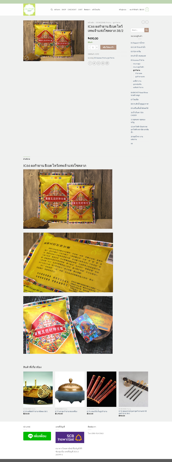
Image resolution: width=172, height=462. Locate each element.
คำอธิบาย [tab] (26, 159)
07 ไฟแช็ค (135, 100)
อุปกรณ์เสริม (137, 84)
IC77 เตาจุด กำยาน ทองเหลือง (66, 411)
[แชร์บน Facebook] (90, 63)
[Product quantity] (93, 47)
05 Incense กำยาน (103, 22)
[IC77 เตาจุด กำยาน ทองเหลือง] (70, 389)
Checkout (72, 10)
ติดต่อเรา (87, 10)
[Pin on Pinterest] (103, 63)
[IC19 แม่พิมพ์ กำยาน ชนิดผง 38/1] (38, 389)
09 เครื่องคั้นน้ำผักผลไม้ (139, 108)
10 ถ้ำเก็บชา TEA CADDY (137, 113)
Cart (80, 10)
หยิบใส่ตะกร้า (108, 47)
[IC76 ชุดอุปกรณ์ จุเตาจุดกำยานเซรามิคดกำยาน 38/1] (133, 389)
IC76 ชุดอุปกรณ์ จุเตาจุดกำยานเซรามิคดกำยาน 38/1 (133, 412)
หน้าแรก (57, 10)
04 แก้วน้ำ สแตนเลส (138, 56)
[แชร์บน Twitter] (94, 63)
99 (132, 144)
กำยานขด (138, 73)
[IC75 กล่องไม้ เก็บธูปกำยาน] (101, 389)
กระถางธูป (136, 64)
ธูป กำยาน (116, 22)
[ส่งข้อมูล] (146, 30)
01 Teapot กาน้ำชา (138, 43)
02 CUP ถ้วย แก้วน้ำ (138, 47)
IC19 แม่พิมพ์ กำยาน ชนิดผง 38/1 (35, 411)
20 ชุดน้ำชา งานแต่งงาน (137, 138)
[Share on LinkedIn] (107, 63)
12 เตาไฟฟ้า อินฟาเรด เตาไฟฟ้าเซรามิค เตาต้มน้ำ (140, 129)
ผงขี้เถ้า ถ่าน (137, 81)
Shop (64, 10)
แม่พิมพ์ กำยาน (138, 87)
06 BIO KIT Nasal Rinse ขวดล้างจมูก (139, 93)
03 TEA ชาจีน (136, 51)
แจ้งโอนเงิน (96, 10)
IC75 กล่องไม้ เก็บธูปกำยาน (97, 411)
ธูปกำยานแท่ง (140, 77)
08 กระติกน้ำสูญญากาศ (139, 104)
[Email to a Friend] (99, 63)
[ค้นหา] (52, 9)
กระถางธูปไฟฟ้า (138, 67)
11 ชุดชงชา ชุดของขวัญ (138, 121)
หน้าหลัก (91, 22)
